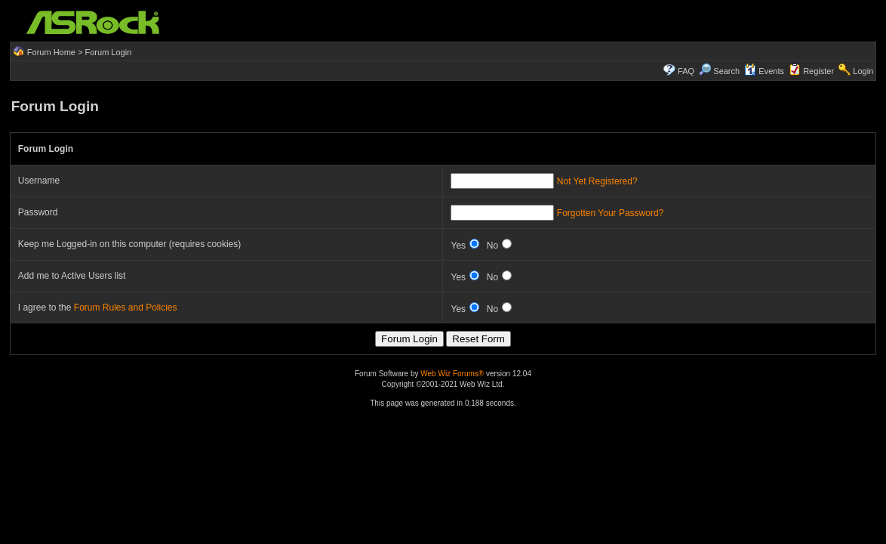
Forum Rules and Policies (125, 307)
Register (818, 71)
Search (726, 71)
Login (863, 71)
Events (764, 71)
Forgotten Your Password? (610, 213)
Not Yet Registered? (597, 181)
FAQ (686, 71)
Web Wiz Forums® (452, 373)
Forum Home (51, 52)
